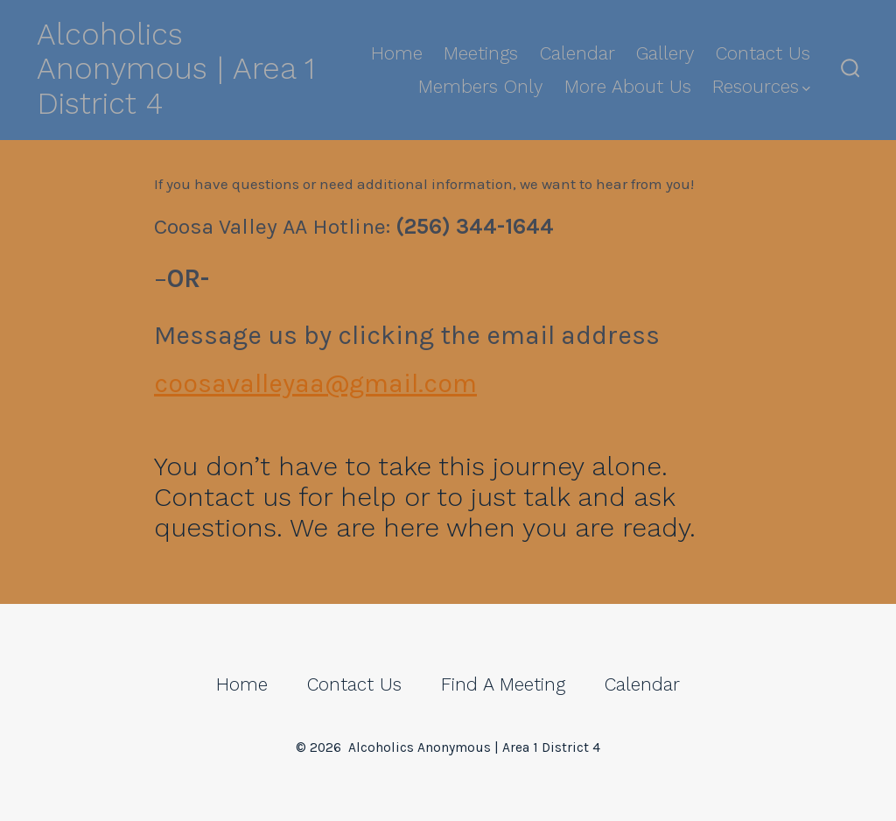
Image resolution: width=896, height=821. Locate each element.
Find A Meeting (503, 684)
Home (397, 53)
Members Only (480, 86)
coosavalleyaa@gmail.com (315, 383)
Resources (761, 86)
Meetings (481, 53)
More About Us (627, 86)
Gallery (665, 53)
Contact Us (763, 53)
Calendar (577, 53)
